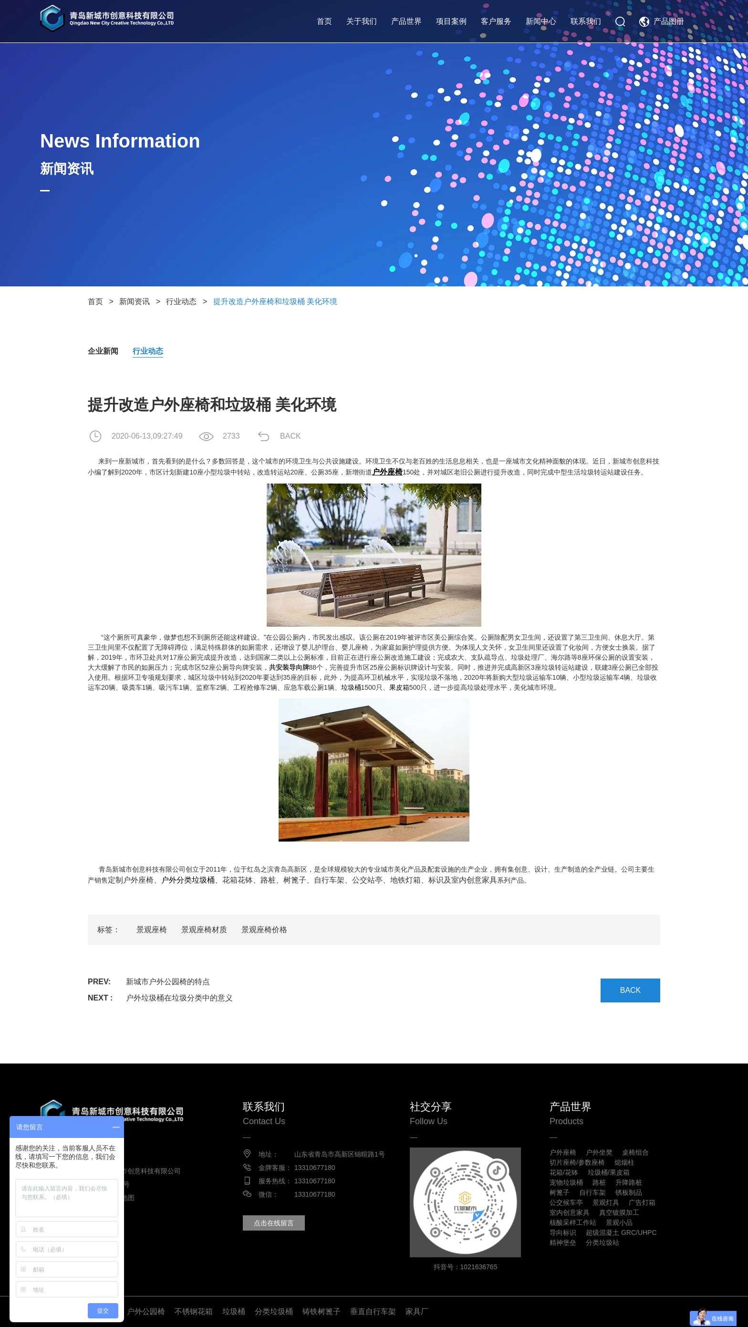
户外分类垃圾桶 (188, 880)
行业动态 (181, 301)
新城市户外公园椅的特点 (168, 982)
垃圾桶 (351, 687)
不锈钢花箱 (194, 1311)
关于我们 (361, 21)
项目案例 (451, 21)
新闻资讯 (134, 301)
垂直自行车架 (373, 1311)
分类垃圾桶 (274, 1311)
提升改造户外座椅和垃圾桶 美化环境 (275, 301)
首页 (324, 21)
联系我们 (586, 21)
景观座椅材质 (204, 930)
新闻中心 (541, 21)
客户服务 (496, 21)
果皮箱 (399, 687)
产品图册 (669, 21)
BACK (290, 436)
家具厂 (416, 1311)
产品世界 (406, 21)
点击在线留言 (274, 1223)
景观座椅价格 (264, 930)
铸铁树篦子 (321, 1311)
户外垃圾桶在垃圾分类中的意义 (179, 998)
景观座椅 (151, 930)
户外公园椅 (146, 1311)
